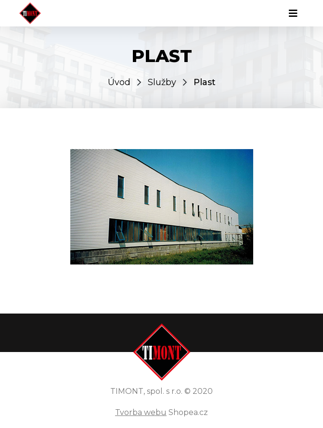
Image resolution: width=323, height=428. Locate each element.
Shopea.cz (188, 412)
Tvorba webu (141, 412)
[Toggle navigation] (293, 13)
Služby (162, 82)
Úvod (119, 82)
